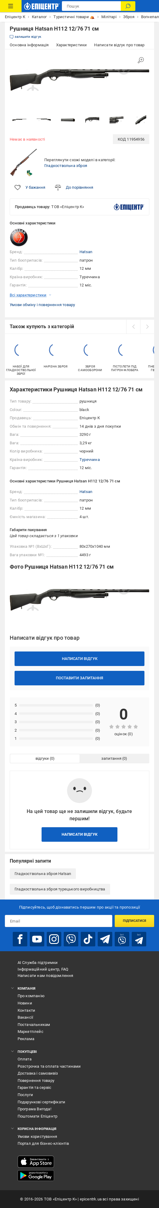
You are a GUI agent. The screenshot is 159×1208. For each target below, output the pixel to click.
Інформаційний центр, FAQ (43, 969)
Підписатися (134, 921)
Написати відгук (79, 658)
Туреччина (90, 459)
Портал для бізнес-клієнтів (43, 1143)
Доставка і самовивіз (38, 1073)
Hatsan (86, 252)
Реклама (26, 1039)
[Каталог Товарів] (11, 6)
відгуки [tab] (42, 758)
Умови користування (37, 1136)
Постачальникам (34, 1024)
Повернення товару (36, 1080)
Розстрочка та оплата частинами (49, 1066)
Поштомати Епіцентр (38, 1116)
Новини (25, 1003)
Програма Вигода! (34, 1109)
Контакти (27, 1010)
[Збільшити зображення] (141, 60)
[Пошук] (128, 6)
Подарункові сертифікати (42, 1102)
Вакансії (25, 1017)
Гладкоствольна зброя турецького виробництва (60, 889)
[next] (147, 327)
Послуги (25, 1094)
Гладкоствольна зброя (65, 165)
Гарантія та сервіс (35, 1087)
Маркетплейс (30, 1031)
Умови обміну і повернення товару (42, 304)
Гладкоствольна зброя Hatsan (43, 873)
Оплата (25, 1059)
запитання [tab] (111, 758)
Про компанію (31, 996)
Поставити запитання (79, 678)
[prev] (133, 327)
